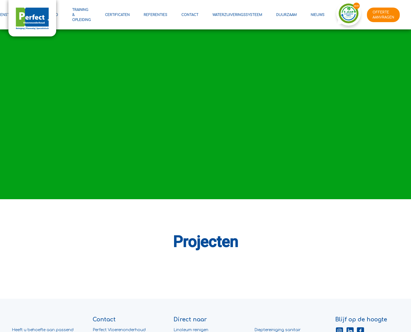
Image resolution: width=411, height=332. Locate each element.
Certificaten (117, 15)
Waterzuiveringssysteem (237, 15)
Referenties (155, 15)
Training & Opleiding (81, 15)
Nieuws (318, 15)
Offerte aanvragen (383, 14)
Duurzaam (286, 15)
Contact (189, 15)
